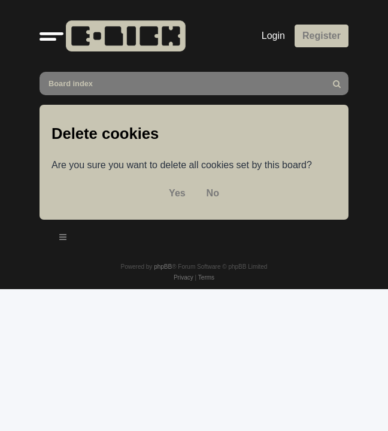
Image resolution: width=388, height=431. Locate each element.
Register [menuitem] (321, 36)
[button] (51, 36)
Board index (70, 83)
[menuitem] (337, 83)
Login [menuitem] (273, 36)
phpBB (163, 266)
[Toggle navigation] (63, 239)
